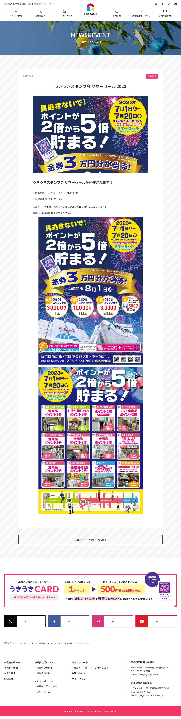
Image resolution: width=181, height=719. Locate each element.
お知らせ (117, 15)
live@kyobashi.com (148, 677)
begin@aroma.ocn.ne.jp (151, 698)
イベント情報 (16, 15)
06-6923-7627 (143, 673)
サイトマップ (79, 681)
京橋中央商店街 (45, 670)
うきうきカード (80, 665)
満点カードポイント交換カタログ (91, 670)
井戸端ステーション (47, 689)
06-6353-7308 (143, 694)
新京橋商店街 (43, 676)
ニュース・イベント (25, 646)
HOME (7, 646)
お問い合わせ (165, 15)
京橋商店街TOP (12, 665)
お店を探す (40, 15)
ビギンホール (43, 694)
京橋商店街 (152, 76)
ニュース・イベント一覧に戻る (91, 540)
